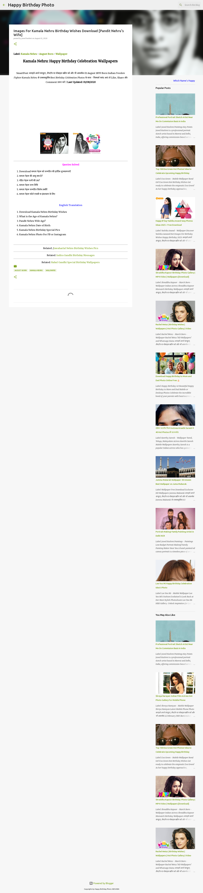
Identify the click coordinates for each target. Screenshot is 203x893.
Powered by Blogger (101, 883)
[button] (15, 44)
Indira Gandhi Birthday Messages (75, 255)
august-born (21, 270)
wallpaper (50, 270)
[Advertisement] (71, 108)
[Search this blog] (186, 5)
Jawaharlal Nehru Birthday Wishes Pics (76, 248)
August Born (46, 54)
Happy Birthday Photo (31, 4)
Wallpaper (61, 54)
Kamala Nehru (29, 54)
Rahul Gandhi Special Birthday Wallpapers (75, 262)
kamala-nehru (36, 270)
